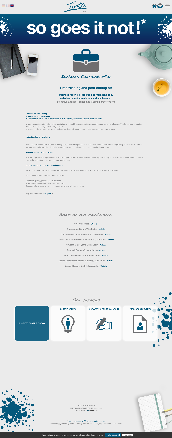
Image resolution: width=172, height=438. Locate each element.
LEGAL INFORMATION (86, 405)
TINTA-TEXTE (87, 408)
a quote (48, 194)
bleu (92, 411)
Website (94, 224)
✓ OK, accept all (113, 435)
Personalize (128, 435)
